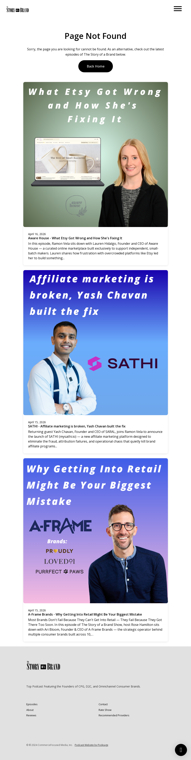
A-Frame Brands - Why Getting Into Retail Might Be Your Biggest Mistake (85, 614)
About (30, 710)
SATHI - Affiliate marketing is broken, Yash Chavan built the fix (77, 426)
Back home (95, 66)
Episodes (32, 704)
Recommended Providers (114, 715)
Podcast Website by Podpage (91, 745)
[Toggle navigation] (178, 9)
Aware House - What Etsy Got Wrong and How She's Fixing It (75, 238)
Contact (103, 704)
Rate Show (105, 710)
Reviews (31, 715)
